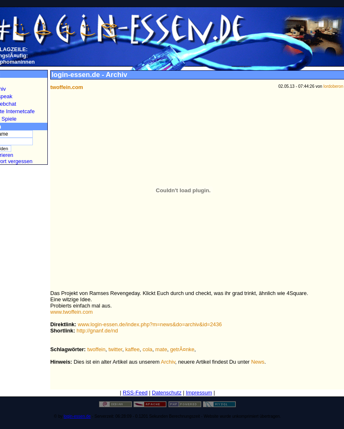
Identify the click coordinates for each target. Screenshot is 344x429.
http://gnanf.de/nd (97, 330)
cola (147, 349)
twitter (115, 349)
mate (161, 349)
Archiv (168, 362)
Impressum (199, 392)
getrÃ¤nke (182, 349)
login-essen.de (77, 416)
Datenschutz (167, 392)
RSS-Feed (135, 392)
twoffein (96, 349)
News (257, 362)
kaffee (132, 349)
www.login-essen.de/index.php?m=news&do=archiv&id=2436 (150, 324)
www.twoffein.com (71, 312)
